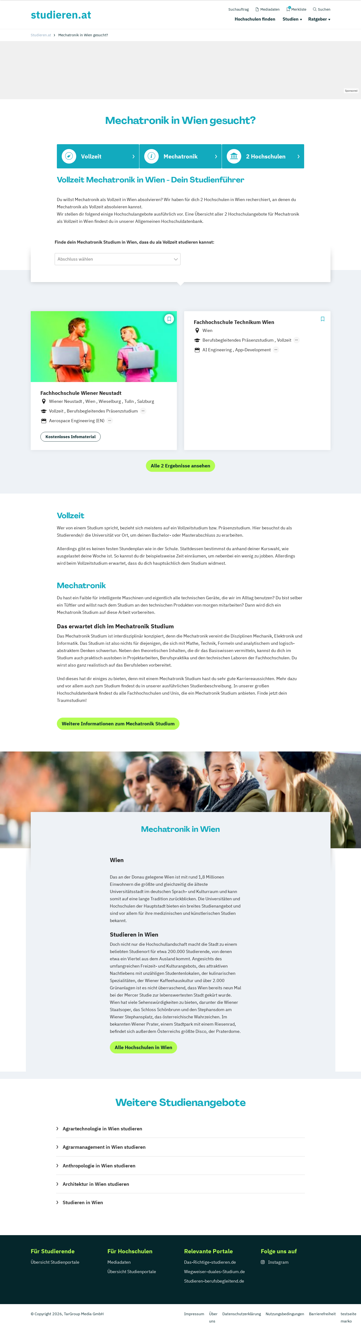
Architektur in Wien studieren (96, 1184)
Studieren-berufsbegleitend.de (214, 1281)
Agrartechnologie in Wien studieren (102, 1128)
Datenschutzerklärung (241, 1313)
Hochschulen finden (255, 19)
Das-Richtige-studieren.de (210, 1262)
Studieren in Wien (83, 1202)
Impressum (194, 1313)
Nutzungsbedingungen (285, 1313)
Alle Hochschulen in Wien (143, 1047)
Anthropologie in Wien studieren (99, 1165)
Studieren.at (41, 35)
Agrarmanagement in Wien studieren (104, 1147)
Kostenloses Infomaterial (70, 436)
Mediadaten (119, 1262)
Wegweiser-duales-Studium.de (214, 1271)
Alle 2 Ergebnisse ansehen (180, 465)
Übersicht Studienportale (55, 1262)
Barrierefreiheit (322, 1313)
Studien (291, 19)
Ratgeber (317, 19)
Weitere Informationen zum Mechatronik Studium (118, 723)
